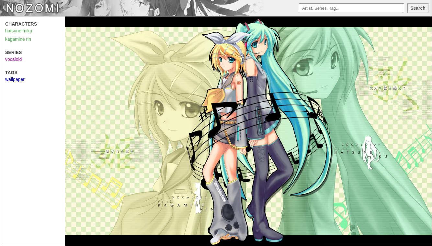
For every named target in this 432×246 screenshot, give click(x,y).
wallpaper (15, 79)
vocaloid (13, 59)
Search (418, 8)
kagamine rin (18, 39)
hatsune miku (18, 30)
